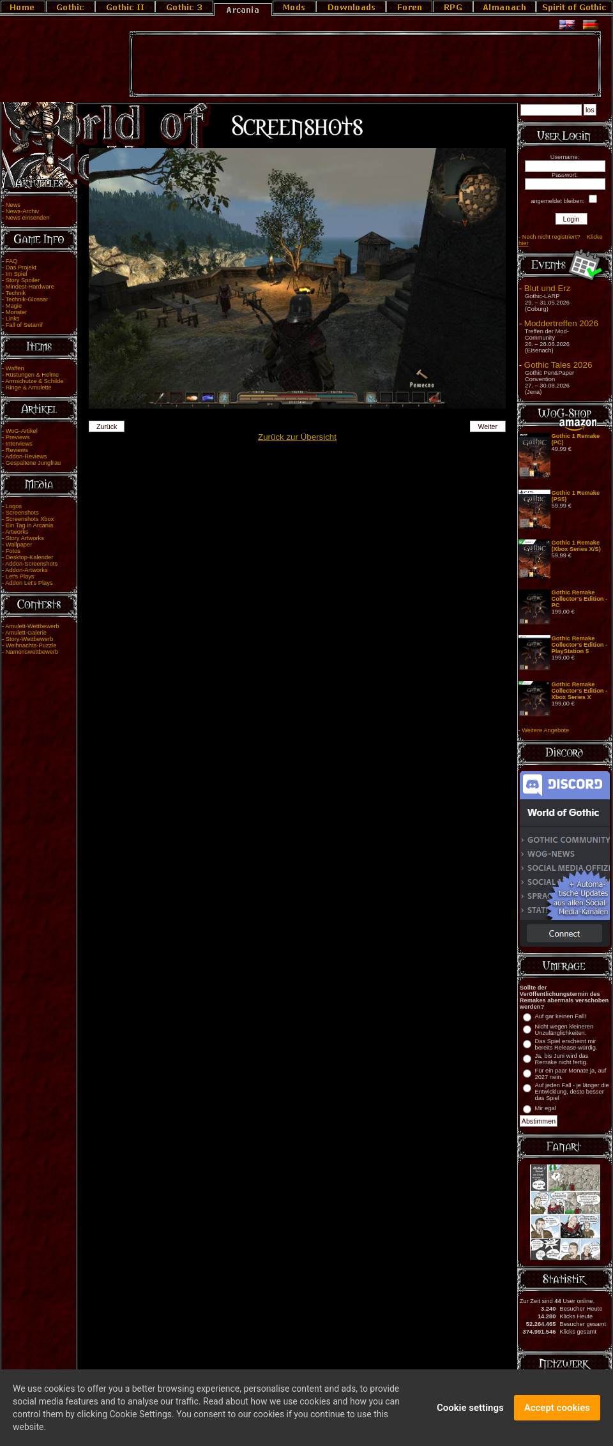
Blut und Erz (547, 288)
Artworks (16, 532)
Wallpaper (19, 544)
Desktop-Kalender (30, 557)
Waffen (15, 368)
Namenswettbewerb (32, 652)
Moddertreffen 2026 (561, 323)
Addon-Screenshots (31, 564)
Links (13, 318)
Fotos (13, 551)
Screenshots (22, 512)
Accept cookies (557, 1411)
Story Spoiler (23, 280)
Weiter (488, 426)
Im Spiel (16, 274)
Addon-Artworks (26, 570)
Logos (14, 506)
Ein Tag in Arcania (30, 525)
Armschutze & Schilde (34, 381)
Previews (18, 437)
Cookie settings (470, 1411)
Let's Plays (20, 576)
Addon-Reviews (26, 456)
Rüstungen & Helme (32, 375)
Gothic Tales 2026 (558, 365)
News (13, 205)
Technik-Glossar (27, 299)
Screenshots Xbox (30, 519)
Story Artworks (25, 538)
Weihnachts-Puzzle (31, 645)
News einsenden (28, 218)
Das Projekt (21, 267)
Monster (16, 312)
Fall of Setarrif (24, 325)
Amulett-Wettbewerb (32, 626)
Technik (16, 293)
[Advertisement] (365, 64)
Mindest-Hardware (30, 286)
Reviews (17, 450)
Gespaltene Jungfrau (33, 463)
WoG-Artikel (22, 431)
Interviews (19, 444)
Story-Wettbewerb (29, 639)
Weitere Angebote (545, 730)
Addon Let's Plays (28, 583)
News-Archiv (22, 211)
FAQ (12, 261)
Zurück (106, 426)
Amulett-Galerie (26, 632)
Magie (14, 306)
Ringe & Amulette (29, 387)
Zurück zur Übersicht (297, 437)
